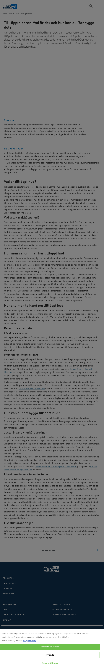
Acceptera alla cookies (50, 648)
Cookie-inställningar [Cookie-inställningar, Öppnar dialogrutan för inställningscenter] (50, 665)
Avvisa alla (50, 656)
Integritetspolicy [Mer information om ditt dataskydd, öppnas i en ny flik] (29, 642)
